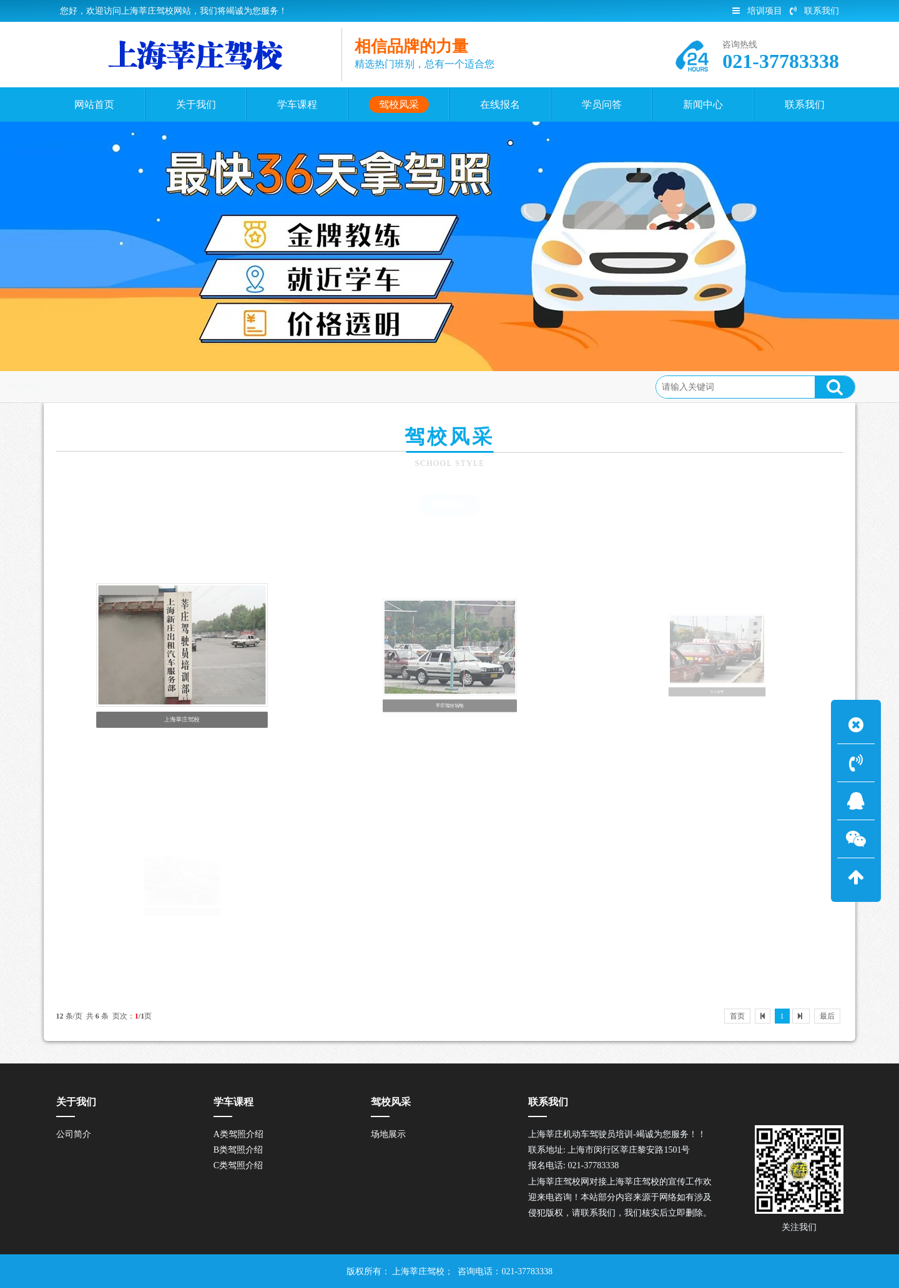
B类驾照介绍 (238, 1150)
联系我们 (814, 11)
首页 (108, 386)
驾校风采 (149, 386)
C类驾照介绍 (238, 1165)
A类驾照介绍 (238, 1134)
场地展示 (449, 505)
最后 (827, 1016)
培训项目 (757, 11)
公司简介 (73, 1134)
